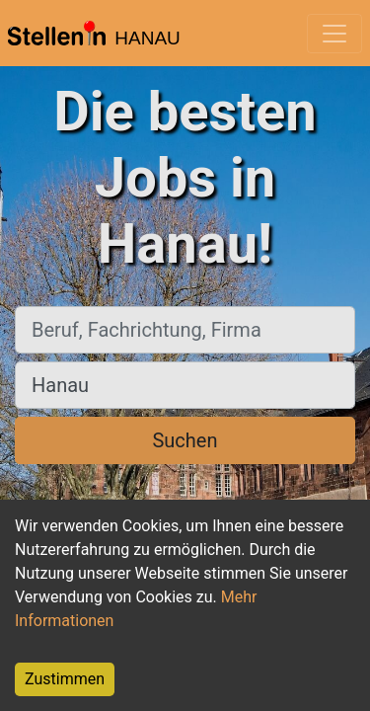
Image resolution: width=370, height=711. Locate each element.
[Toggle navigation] (334, 33)
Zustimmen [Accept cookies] (65, 679)
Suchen (184, 440)
